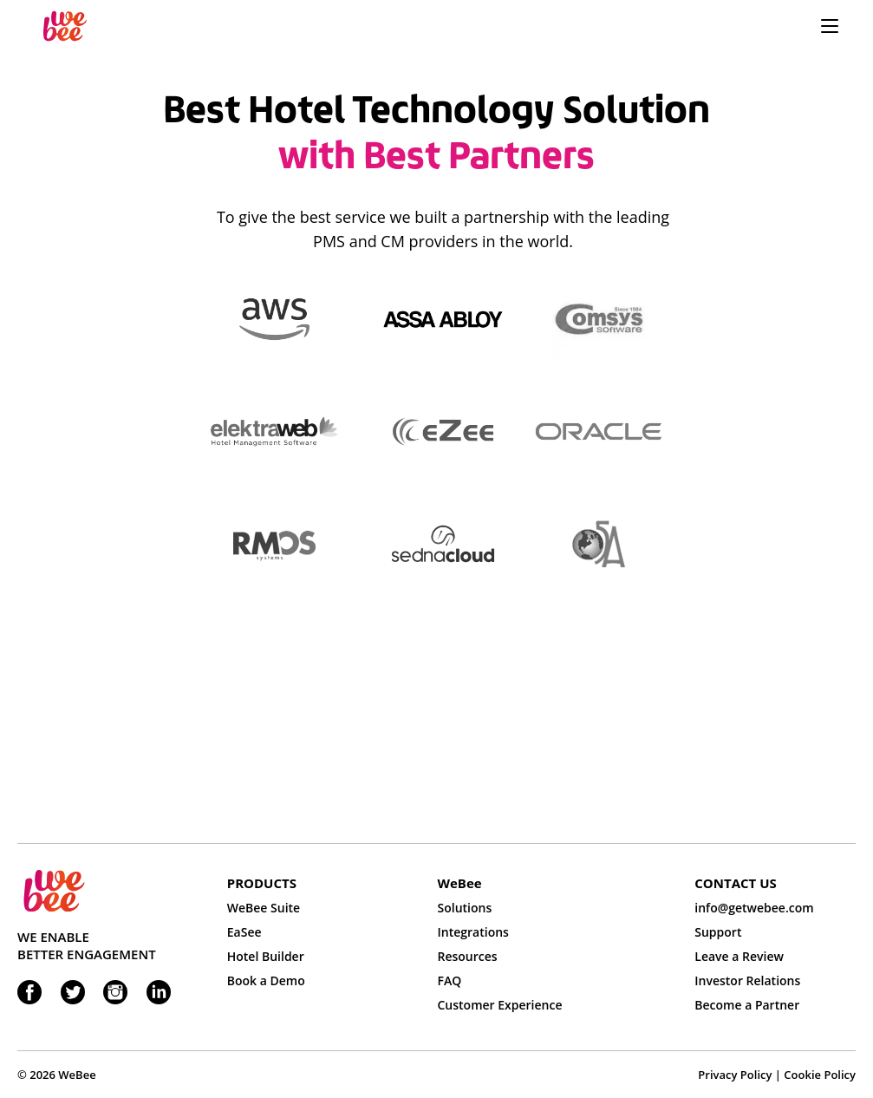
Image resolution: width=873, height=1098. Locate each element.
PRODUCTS (261, 883)
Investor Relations (747, 980)
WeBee (460, 883)
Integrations (473, 932)
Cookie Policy (820, 1074)
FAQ (450, 980)
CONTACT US (735, 883)
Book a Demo (266, 980)
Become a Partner (746, 1005)
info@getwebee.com (753, 907)
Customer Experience (500, 1005)
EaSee (244, 932)
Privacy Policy (735, 1074)
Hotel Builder (265, 956)
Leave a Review (739, 956)
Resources (468, 956)
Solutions (465, 907)
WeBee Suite (263, 907)
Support (717, 932)
